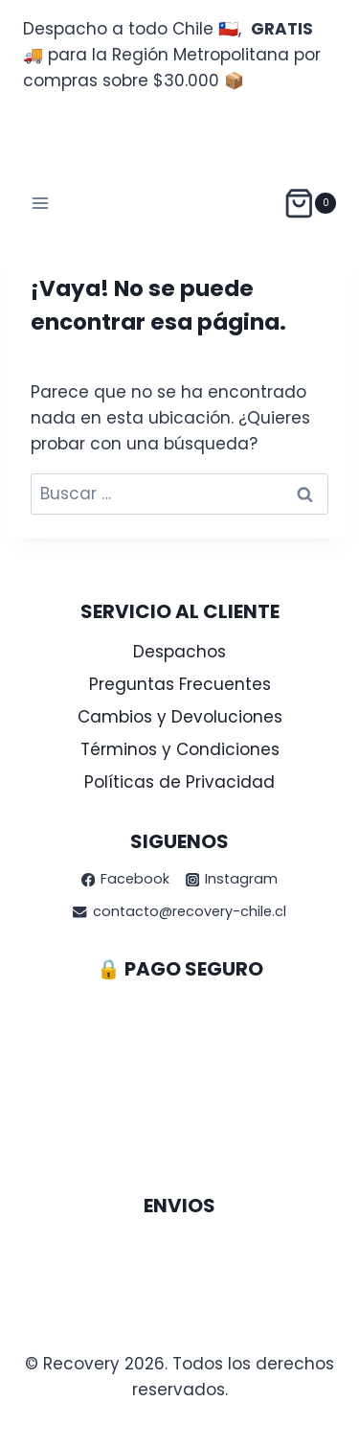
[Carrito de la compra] (309, 203)
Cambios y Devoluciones (180, 716)
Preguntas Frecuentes (180, 684)
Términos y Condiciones (180, 749)
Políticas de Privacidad (179, 781)
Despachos (179, 651)
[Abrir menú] (40, 203)
